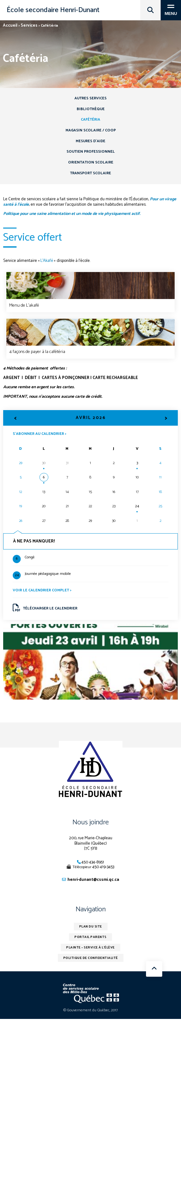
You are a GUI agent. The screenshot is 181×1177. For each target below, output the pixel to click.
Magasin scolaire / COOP (91, 130)
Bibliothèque (91, 109)
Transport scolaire (90, 173)
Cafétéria (90, 119)
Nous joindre (91, 822)
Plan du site (90, 926)
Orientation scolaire (90, 162)
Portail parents (90, 937)
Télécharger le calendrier (45, 608)
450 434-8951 (92, 862)
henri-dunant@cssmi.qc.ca (93, 879)
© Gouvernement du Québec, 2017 (90, 1010)
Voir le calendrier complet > (42, 590)
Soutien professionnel (90, 152)
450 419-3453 (103, 867)
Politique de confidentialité (90, 958)
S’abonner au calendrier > (39, 433)
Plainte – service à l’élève (90, 947)
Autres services (90, 98)
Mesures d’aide (90, 141)
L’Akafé (46, 260)
